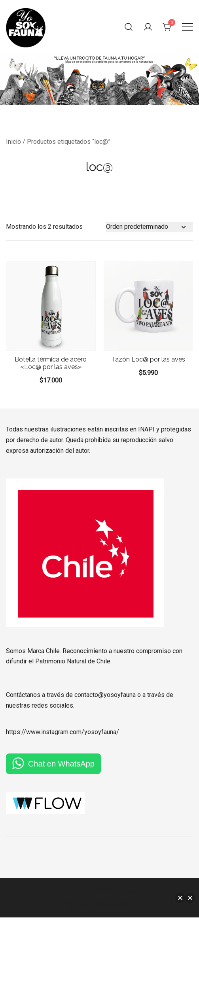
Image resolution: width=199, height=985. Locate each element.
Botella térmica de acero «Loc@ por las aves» (51, 363)
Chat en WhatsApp (61, 763)
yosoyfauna (100, 732)
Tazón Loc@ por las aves (148, 359)
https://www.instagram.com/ (45, 732)
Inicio (13, 141)
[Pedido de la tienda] (149, 227)
